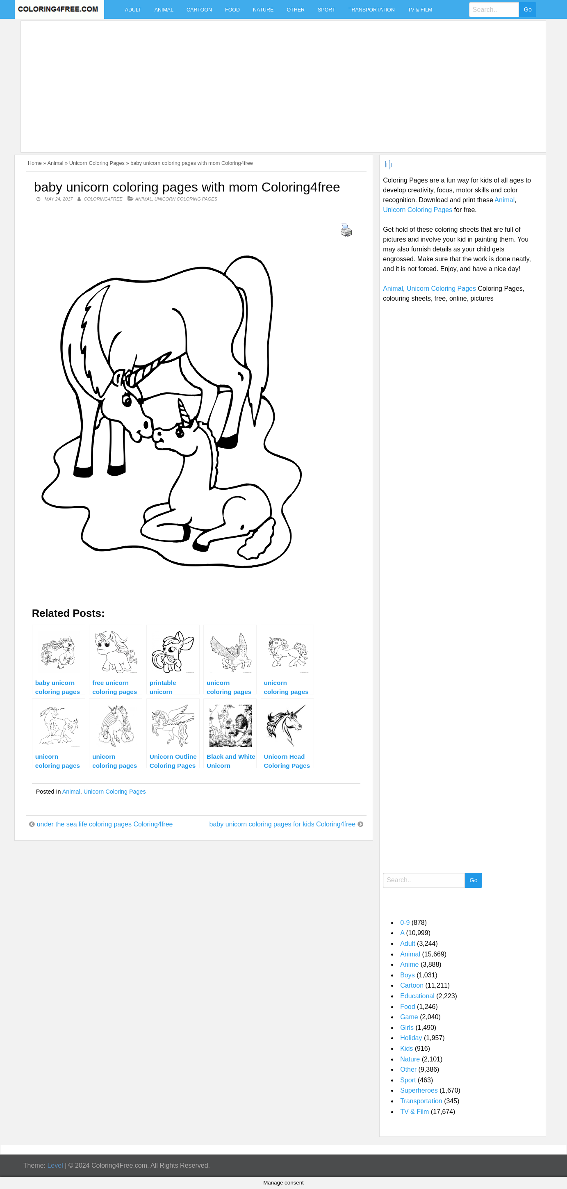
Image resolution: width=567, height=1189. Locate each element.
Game (409, 1016)
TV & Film (420, 10)
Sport (326, 10)
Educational (417, 996)
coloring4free (103, 198)
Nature (263, 10)
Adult (133, 10)
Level (55, 1165)
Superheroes (419, 1090)
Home (35, 163)
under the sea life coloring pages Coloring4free (105, 824)
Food (232, 10)
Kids (406, 1048)
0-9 (405, 922)
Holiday (411, 1037)
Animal (164, 10)
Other (296, 10)
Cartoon (199, 10)
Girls (407, 1027)
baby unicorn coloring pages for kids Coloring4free (282, 824)
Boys (407, 975)
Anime (409, 964)
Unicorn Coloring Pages (97, 163)
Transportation (371, 10)
